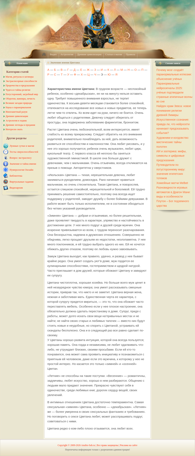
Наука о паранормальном (18, 107)
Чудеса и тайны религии (18, 89)
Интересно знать (14, 129)
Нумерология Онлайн (21, 169)
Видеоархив (16, 187)
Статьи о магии (113, 54)
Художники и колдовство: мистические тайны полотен (172, 142)
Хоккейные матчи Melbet (172, 183)
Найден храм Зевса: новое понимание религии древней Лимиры (173, 110)
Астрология (66, 54)
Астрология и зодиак (16, 120)
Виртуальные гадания (21, 181)
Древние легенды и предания (20, 125)
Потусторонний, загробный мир (22, 94)
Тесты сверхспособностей (24, 151)
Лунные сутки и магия (22, 145)
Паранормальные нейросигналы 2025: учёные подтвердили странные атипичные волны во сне (174, 92)
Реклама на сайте (128, 445)
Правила (130, 54)
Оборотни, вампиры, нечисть (20, 98)
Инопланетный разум (16, 111)
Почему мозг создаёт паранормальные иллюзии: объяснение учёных (174, 74)
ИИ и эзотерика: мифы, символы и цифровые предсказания (171, 156)
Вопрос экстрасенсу (21, 157)
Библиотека (16, 175)
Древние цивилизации (89, 54)
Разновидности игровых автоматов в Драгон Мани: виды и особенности (173, 192)
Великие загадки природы (19, 103)
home (44, 54)
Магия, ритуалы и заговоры (19, 76)
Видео (53, 54)
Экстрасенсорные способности (21, 81)
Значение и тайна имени (23, 163)
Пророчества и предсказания (20, 85)
